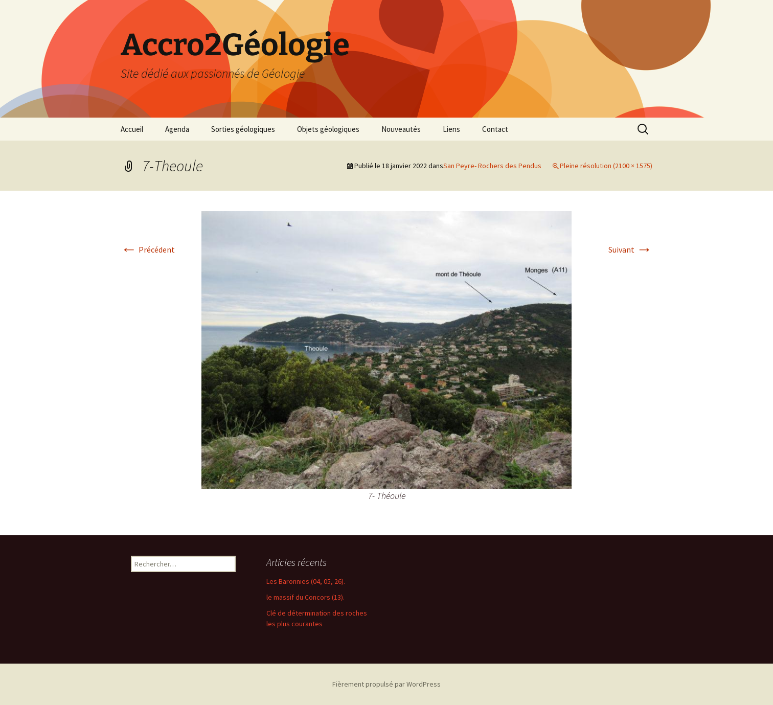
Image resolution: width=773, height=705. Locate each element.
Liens (451, 129)
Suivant (630, 249)
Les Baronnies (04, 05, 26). (305, 581)
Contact (495, 129)
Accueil (132, 129)
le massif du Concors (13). (305, 597)
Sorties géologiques (243, 129)
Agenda (177, 129)
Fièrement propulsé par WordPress (386, 684)
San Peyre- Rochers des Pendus (492, 165)
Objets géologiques (328, 129)
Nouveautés (401, 129)
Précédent (148, 249)
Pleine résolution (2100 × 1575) (606, 165)
